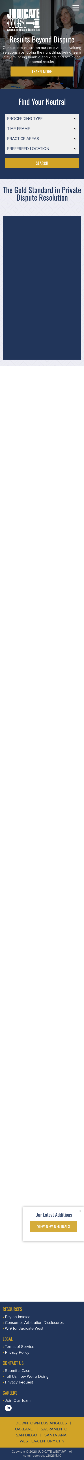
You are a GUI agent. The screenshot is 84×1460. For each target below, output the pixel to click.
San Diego (26, 1435)
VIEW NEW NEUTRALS (53, 1226)
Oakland (24, 1429)
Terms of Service (19, 1346)
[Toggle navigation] (75, 7)
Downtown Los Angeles (41, 1423)
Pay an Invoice (17, 1317)
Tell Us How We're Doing (27, 1376)
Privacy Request (19, 1382)
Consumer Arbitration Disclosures (34, 1322)
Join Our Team (18, 1400)
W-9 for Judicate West (24, 1328)
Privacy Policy (17, 1352)
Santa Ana (55, 1435)
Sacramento (54, 1429)
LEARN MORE (42, 71)
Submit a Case (17, 1370)
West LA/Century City (42, 1441)
